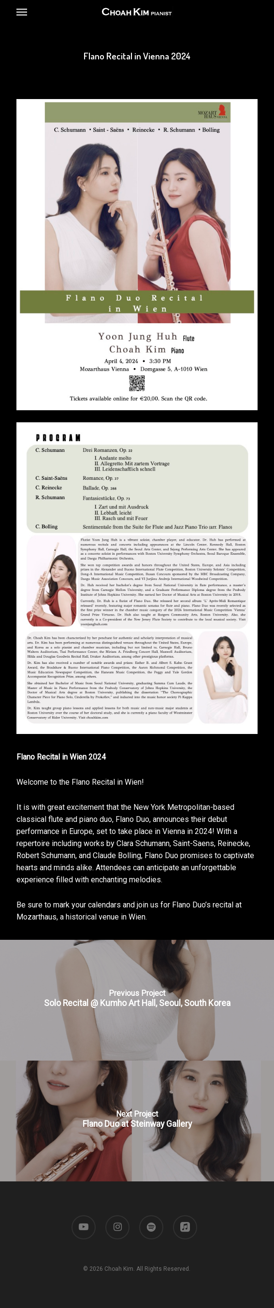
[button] (21, 11)
